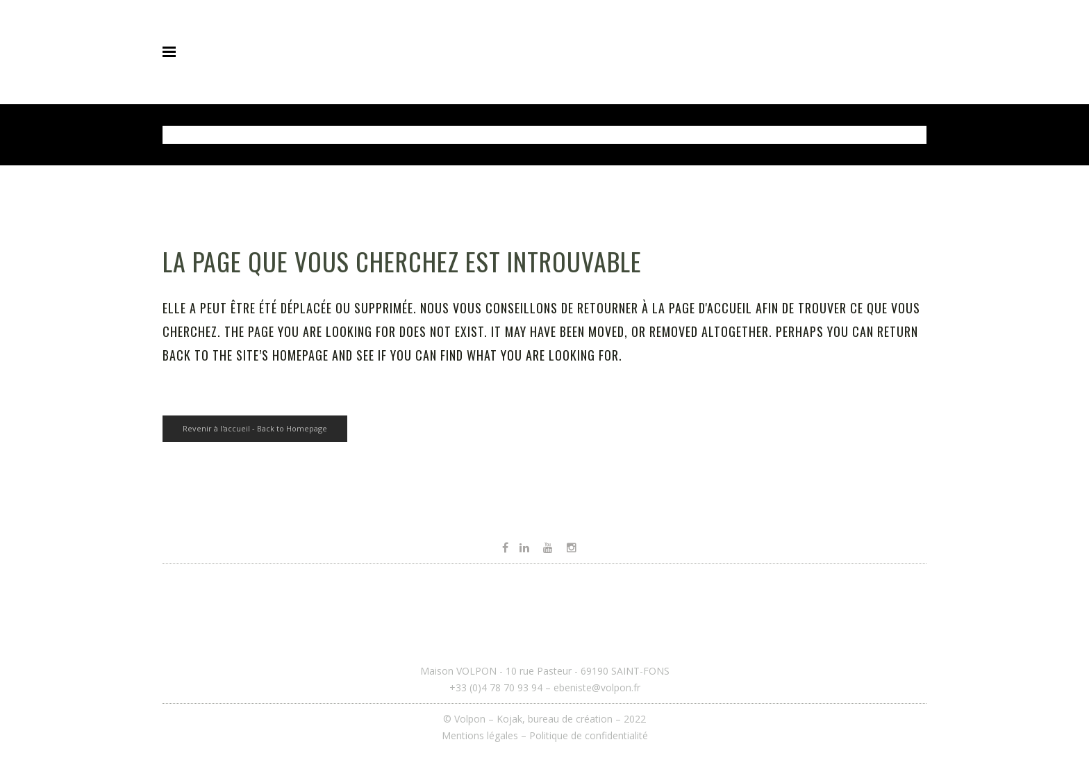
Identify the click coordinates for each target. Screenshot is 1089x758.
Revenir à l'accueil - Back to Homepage (255, 428)
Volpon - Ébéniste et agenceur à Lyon (260, 135)
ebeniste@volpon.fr (597, 687)
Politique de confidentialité (588, 735)
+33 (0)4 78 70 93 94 (495, 687)
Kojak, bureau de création (556, 718)
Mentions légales (480, 735)
